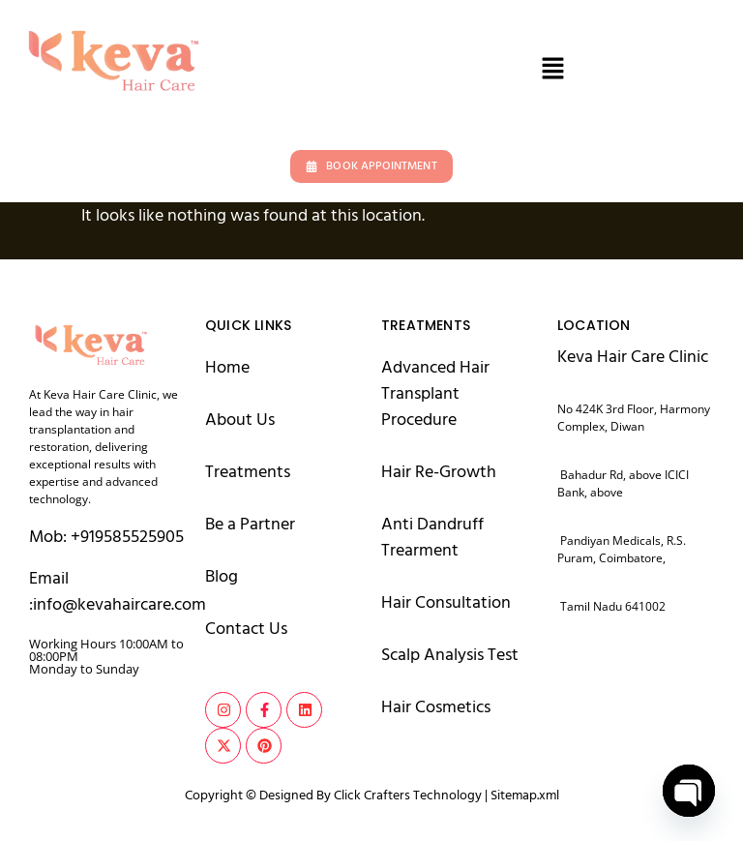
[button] (552, 70)
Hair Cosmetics (435, 707)
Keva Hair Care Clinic (632, 357)
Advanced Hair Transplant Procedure (435, 393)
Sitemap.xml (524, 795)
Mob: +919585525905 (106, 537)
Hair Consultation (446, 602)
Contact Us (246, 628)
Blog (221, 576)
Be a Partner (250, 524)
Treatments (247, 472)
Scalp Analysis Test (450, 655)
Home (227, 367)
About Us (240, 419)
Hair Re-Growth (438, 472)
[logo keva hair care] (89, 343)
